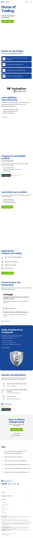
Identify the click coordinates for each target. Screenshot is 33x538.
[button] (8, 2)
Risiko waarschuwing (5, 504)
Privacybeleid (3, 502)
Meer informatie (6, 321)
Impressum (3, 506)
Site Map (2, 510)
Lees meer (4, 117)
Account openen (7, 21)
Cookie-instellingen (4, 508)
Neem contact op (16, 435)
